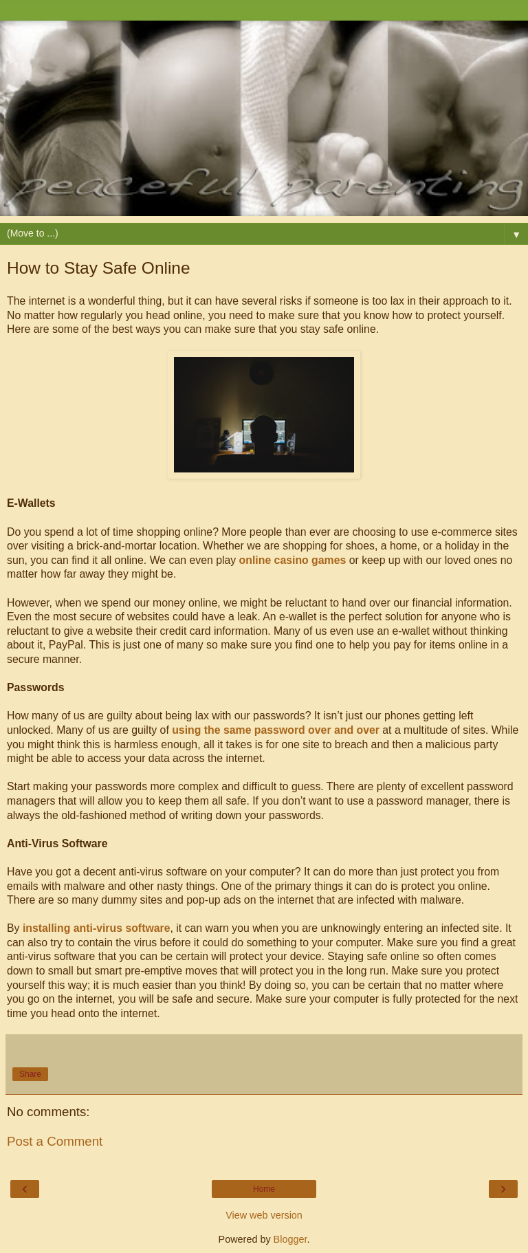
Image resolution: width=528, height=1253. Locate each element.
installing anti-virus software (96, 928)
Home (264, 1189)
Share (30, 1074)
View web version (264, 1215)
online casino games (292, 560)
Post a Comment (54, 1141)
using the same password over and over (276, 730)
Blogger (290, 1239)
